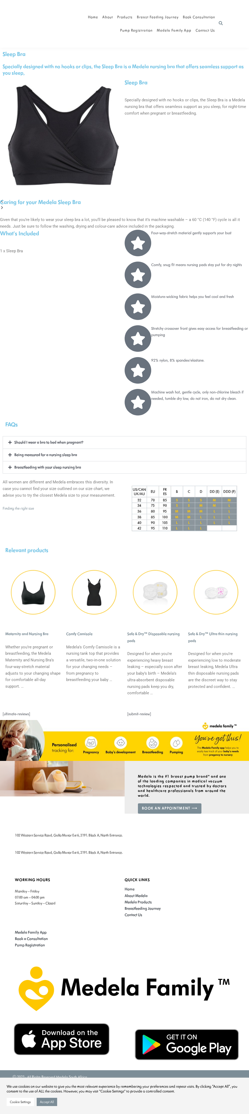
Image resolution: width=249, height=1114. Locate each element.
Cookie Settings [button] (20, 1102)
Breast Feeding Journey (158, 17)
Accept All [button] (47, 1102)
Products (125, 17)
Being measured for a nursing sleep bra (46, 454)
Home (93, 17)
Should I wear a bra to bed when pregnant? (49, 442)
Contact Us (205, 30)
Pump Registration (136, 30)
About (107, 17)
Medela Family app (174, 30)
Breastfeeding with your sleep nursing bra (48, 466)
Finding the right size (19, 507)
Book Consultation (199, 17)
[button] (221, 23)
